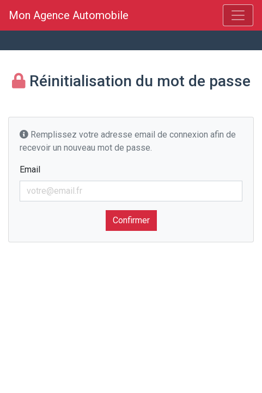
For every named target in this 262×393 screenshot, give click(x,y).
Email (30, 169)
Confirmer (131, 220)
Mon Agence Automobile (71, 15)
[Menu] (238, 15)
